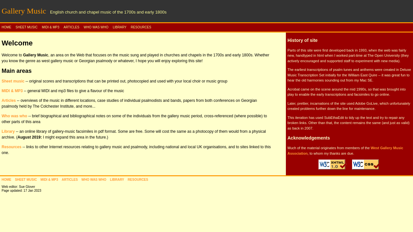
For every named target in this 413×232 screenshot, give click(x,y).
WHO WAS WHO (96, 27)
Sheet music (13, 81)
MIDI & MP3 (50, 27)
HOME (6, 27)
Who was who (14, 116)
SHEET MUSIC (26, 27)
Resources (11, 147)
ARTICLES (71, 27)
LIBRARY (119, 27)
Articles (9, 100)
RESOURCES (141, 27)
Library (8, 131)
